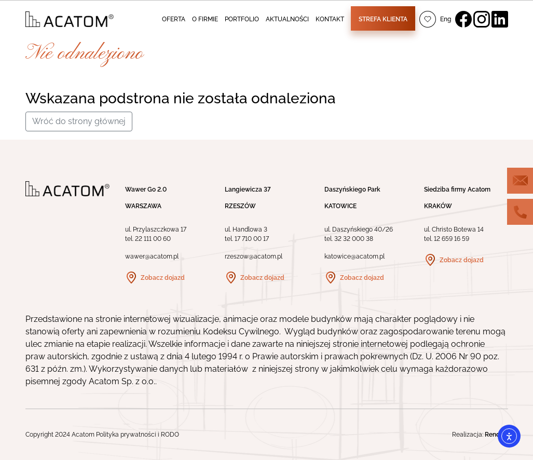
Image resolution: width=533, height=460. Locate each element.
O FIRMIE (205, 19)
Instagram (481, 19)
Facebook (463, 19)
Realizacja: (480, 434)
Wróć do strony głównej (79, 121)
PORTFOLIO (242, 19)
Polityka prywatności (126, 434)
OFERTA (173, 19)
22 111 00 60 (153, 238)
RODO (170, 434)
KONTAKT (330, 19)
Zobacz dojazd (163, 277)
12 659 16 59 (451, 238)
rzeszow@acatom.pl (253, 256)
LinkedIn (499, 19)
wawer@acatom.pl (152, 256)
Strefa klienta (383, 19)
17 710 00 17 (252, 238)
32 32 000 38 (353, 238)
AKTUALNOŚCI (287, 19)
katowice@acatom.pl (354, 256)
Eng (445, 19)
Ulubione (427, 19)
